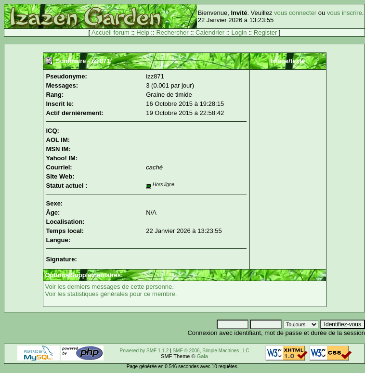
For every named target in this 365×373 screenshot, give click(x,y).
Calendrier (210, 32)
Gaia (202, 356)
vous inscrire (344, 12)
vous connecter (295, 12)
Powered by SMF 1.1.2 (144, 350)
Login (239, 32)
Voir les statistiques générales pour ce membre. (111, 293)
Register (265, 32)
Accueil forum (110, 32)
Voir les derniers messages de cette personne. (109, 286)
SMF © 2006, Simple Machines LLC (210, 350)
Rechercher (172, 32)
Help (142, 32)
